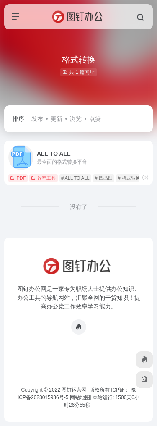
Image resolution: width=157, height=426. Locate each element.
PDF (18, 177)
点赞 (95, 118)
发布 (37, 118)
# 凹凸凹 (103, 177)
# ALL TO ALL (75, 177)
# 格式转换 (129, 177)
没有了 (79, 207)
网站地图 (80, 397)
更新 (56, 118)
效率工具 (43, 177)
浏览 (76, 118)
